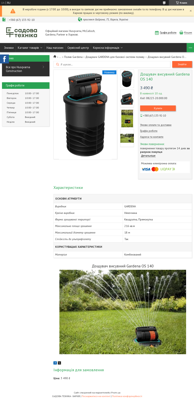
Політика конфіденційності (127, 396)
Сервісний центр (78, 47)
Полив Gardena (73, 57)
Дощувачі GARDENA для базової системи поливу (115, 57)
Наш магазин (55, 47)
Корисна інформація (106, 47)
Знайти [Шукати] (182, 64)
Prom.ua (115, 392)
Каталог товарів (28, 47)
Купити (158, 108)
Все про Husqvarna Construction (18, 69)
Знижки (9, 47)
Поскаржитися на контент (96, 396)
